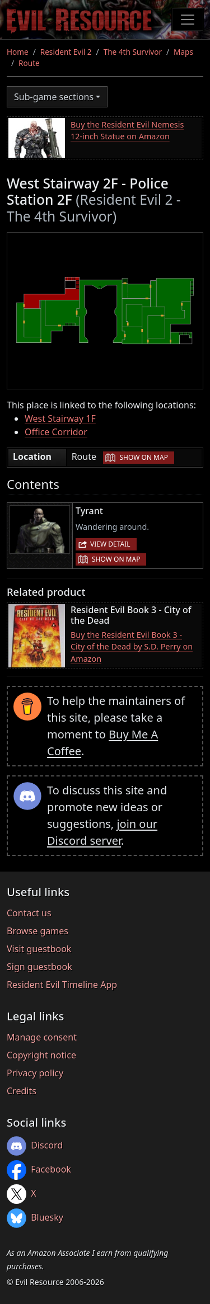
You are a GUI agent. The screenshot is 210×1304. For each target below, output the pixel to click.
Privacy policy (35, 1073)
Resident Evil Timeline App (62, 984)
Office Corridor (56, 432)
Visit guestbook (39, 949)
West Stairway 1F (60, 418)
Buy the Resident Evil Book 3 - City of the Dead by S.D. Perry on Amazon (132, 646)
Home (18, 51)
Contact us (29, 913)
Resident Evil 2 (66, 51)
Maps (183, 51)
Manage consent (42, 1037)
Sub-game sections (54, 97)
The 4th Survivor (133, 51)
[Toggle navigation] (187, 19)
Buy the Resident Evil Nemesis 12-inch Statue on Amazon (127, 130)
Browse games (37, 931)
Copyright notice (41, 1055)
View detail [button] (110, 544)
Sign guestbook (39, 967)
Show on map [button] (143, 457)
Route (29, 63)
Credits (21, 1091)
